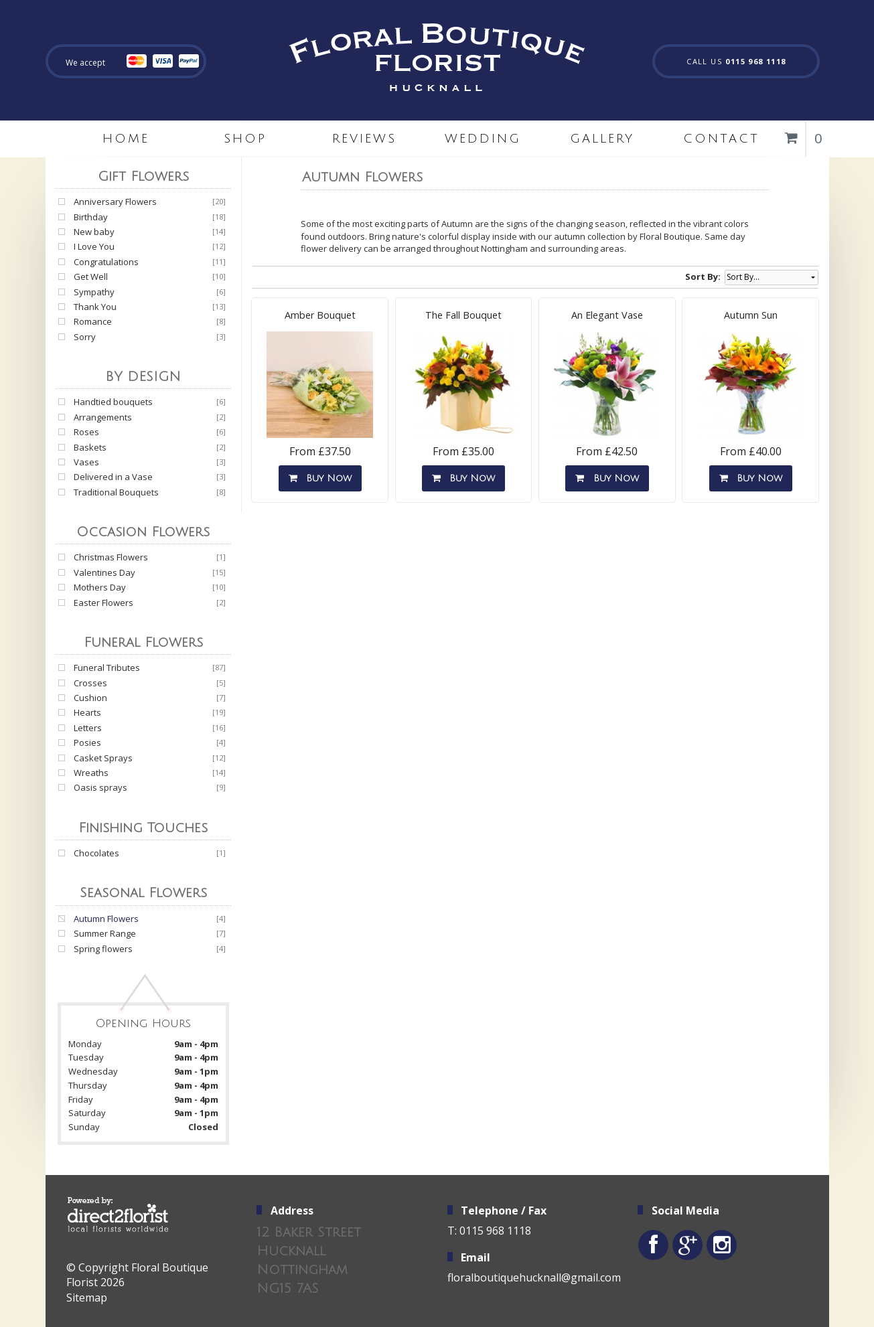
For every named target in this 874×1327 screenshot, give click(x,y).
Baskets (90, 447)
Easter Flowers (103, 603)
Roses (86, 432)
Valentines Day (104, 572)
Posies (87, 742)
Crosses (90, 683)
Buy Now (320, 478)
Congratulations (106, 262)
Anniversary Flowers (115, 202)
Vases (86, 462)
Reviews (364, 138)
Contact (721, 138)
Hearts (87, 712)
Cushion (90, 698)
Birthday (91, 217)
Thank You (95, 307)
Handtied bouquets (113, 402)
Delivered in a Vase (113, 477)
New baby (94, 232)
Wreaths (91, 773)
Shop (245, 138)
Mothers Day (100, 587)
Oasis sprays (100, 787)
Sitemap (86, 1297)
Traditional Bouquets (116, 492)
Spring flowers (103, 949)
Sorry (85, 337)
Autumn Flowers (106, 919)
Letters (88, 728)
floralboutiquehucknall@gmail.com (534, 1277)
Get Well (91, 276)
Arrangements (103, 417)
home (125, 138)
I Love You (94, 246)
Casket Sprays (103, 758)
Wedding (483, 138)
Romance (93, 321)
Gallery (602, 138)
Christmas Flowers (111, 557)
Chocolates (96, 853)
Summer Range (105, 933)
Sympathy (94, 292)
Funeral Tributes (107, 667)
